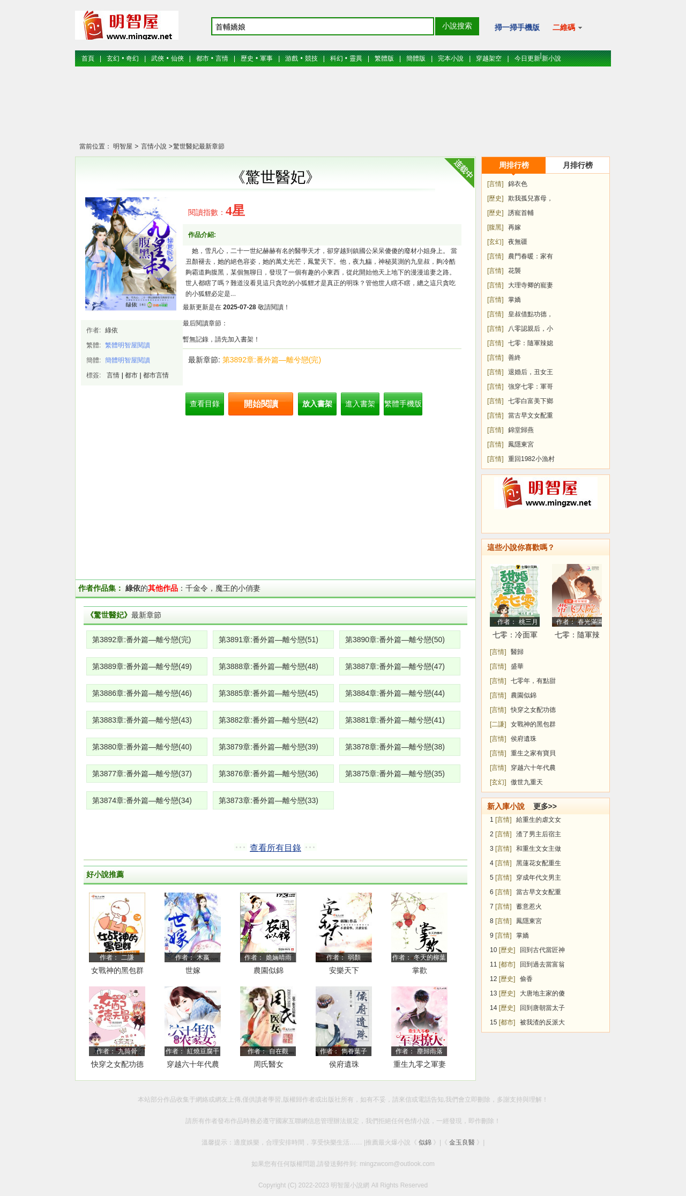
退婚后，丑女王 (530, 372)
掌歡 (419, 970)
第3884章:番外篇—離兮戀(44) (395, 693)
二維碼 (567, 27)
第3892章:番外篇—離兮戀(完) (271, 359)
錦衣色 (517, 184)
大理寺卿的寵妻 (530, 285)
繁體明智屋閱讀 (127, 345)
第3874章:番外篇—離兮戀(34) (142, 800)
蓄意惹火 (529, 906)
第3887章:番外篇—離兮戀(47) (395, 666)
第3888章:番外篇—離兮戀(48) (268, 666)
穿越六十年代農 (533, 767)
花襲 (514, 270)
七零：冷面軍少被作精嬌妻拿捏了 (515, 636)
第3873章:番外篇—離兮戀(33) (268, 800)
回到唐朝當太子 (542, 1008)
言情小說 (152, 146)
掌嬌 (514, 299)
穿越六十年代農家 (193, 1066)
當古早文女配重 (530, 415)
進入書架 (360, 403)
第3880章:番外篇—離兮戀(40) (142, 746)
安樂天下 (344, 970)
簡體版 (416, 58)
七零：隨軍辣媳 (530, 343)
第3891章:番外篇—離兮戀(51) (268, 639)
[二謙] (498, 724)
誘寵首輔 (521, 213)
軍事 (266, 58)
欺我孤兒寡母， (530, 198)
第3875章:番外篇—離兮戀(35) (395, 773)
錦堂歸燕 (521, 430)
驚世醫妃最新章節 (199, 146)
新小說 (551, 58)
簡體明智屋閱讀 (127, 360)
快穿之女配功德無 (117, 1066)
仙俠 (177, 58)
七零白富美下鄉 (530, 401)
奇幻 (132, 58)
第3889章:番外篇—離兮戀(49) (142, 666)
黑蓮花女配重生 (538, 863)
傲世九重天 (527, 782)
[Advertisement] (343, 110)
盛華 (517, 666)
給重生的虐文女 (538, 819)
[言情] (495, 184)
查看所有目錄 (275, 847)
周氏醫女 (268, 1064)
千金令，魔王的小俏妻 (222, 588)
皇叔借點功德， (530, 314)
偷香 (526, 979)
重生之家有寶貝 (533, 753)
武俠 (157, 58)
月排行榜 (578, 165)
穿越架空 (489, 58)
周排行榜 (514, 165)
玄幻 (113, 58)
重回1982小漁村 (531, 459)
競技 (311, 58)
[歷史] (495, 198)
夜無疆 (517, 242)
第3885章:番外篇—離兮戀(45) (268, 693)
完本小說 (451, 58)
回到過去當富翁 (542, 964)
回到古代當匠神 (542, 950)
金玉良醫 (462, 1142)
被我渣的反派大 (542, 1022)
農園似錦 (268, 970)
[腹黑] (495, 227)
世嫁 (192, 970)
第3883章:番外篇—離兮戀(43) (142, 720)
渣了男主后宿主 (538, 834)
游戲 (291, 58)
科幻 (336, 58)
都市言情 (156, 375)
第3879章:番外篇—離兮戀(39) (268, 746)
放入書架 (317, 403)
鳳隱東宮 (521, 444)
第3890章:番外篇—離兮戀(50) (395, 639)
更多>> (545, 806)
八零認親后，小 (530, 328)
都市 (202, 58)
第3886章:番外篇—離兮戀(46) (142, 693)
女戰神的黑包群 (117, 970)
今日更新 (527, 58)
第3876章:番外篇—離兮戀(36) (268, 773)
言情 (221, 58)
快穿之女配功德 (533, 710)
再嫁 (514, 227)
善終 (514, 357)
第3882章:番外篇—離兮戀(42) (268, 720)
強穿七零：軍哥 (530, 386)
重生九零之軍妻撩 (419, 1066)
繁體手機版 (403, 403)
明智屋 (122, 146)
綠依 (111, 330)
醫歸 (517, 652)
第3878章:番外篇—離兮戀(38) (395, 746)
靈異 (355, 58)
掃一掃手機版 (517, 27)
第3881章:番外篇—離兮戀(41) (395, 720)
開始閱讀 (261, 403)
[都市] (507, 964)
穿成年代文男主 (538, 877)
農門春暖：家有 (530, 256)
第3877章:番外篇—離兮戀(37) (142, 773)
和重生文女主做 (538, 848)
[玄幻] (495, 242)
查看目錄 (205, 403)
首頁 (87, 58)
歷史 (247, 58)
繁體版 (384, 58)
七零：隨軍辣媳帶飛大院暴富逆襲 (577, 636)
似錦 (425, 1142)
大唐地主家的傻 (542, 993)
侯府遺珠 (344, 1064)
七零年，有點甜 (533, 681)
